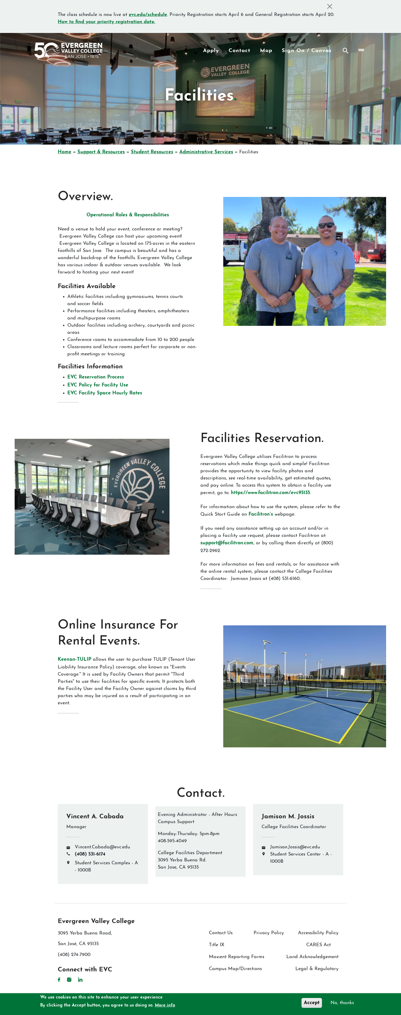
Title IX (216, 944)
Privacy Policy (269, 933)
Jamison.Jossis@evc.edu (295, 847)
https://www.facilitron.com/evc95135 (270, 492)
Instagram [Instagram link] (69, 980)
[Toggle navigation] (361, 50)
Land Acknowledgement (312, 956)
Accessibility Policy (318, 933)
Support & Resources (101, 152)
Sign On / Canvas (307, 50)
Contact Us (221, 933)
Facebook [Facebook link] (59, 980)
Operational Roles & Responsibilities (127, 215)
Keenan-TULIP (74, 659)
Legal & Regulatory (316, 968)
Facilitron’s (261, 514)
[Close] (329, 6)
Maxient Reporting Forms (236, 956)
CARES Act (318, 944)
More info (165, 1005)
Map (266, 50)
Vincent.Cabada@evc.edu (102, 847)
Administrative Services (206, 152)
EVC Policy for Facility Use (97, 385)
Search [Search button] (346, 51)
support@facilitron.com (226, 543)
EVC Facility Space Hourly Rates (104, 393)
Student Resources (152, 152)
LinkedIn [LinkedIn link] (80, 980)
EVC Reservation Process (95, 377)
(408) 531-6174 (90, 854)
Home (64, 152)
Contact (239, 50)
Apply (211, 50)
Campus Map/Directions (235, 968)
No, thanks (342, 1002)
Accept (312, 1002)
